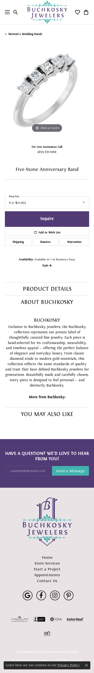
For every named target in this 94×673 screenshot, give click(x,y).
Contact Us (47, 581)
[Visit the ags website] (19, 619)
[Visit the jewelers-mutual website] (75, 619)
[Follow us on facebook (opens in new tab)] (41, 595)
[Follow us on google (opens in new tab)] (27, 595)
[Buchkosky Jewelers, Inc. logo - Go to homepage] (47, 12)
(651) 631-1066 (47, 152)
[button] (16, 12)
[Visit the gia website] (56, 619)
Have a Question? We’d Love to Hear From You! (47, 456)
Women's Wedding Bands (25, 34)
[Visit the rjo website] (47, 634)
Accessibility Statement (65, 652)
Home (47, 557)
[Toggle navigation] (6, 12)
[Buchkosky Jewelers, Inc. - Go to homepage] (47, 521)
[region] (47, 92)
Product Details (47, 289)
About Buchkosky (47, 302)
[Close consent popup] (86, 665)
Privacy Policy (23, 652)
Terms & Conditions (41, 652)
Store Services (47, 563)
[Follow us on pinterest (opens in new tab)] (68, 595)
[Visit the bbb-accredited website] (39, 619)
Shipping (18, 242)
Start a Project (47, 569)
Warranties (74, 242)
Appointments (47, 575)
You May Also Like (47, 414)
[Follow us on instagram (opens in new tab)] (55, 595)
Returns (45, 242)
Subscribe (70, 471)
